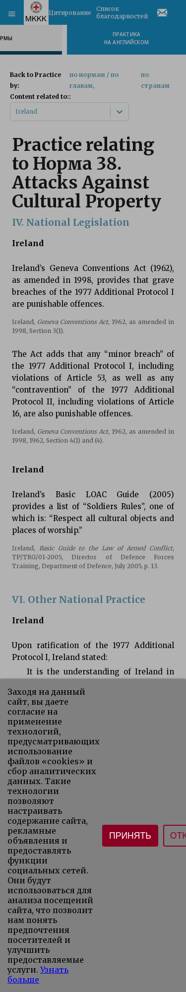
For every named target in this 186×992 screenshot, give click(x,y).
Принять (130, 836)
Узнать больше (37, 975)
